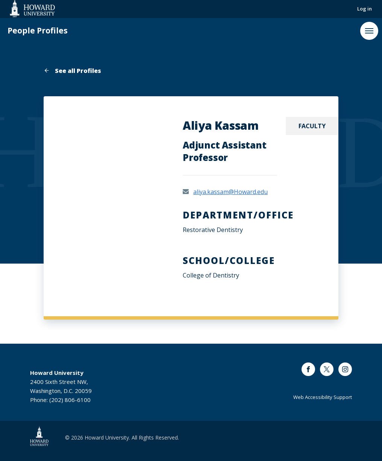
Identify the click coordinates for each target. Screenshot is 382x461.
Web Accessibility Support (322, 397)
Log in (364, 8)
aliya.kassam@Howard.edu (230, 192)
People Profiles (38, 30)
